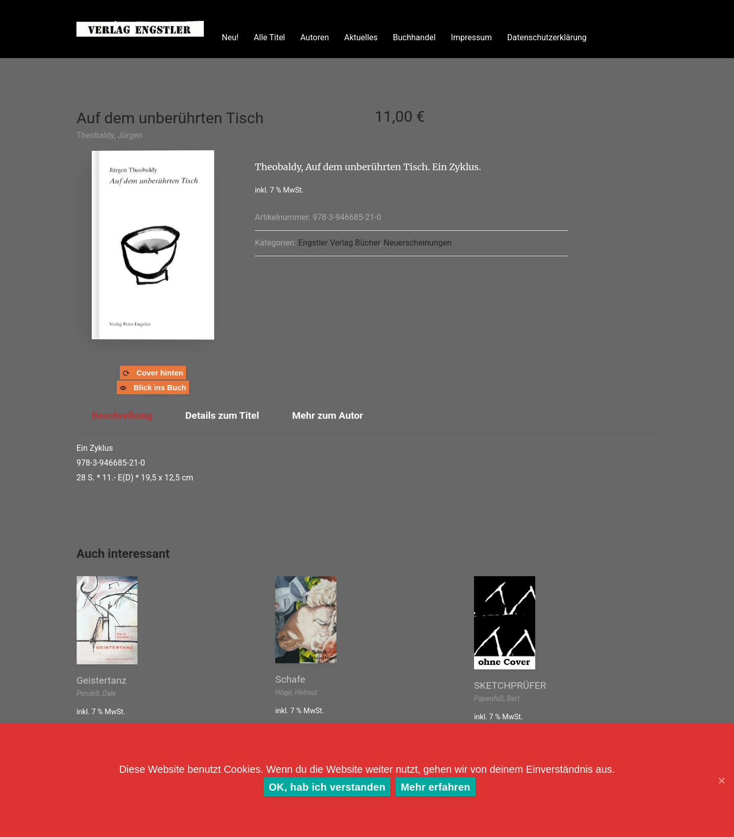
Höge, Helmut (296, 692)
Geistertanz (101, 680)
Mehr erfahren (435, 787)
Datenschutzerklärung (547, 37)
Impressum (471, 37)
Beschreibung (122, 415)
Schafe (290, 679)
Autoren (314, 37)
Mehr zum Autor (327, 415)
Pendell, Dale (96, 693)
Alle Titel (269, 37)
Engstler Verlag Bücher (339, 243)
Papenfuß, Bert (497, 698)
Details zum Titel (222, 415)
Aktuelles (361, 37)
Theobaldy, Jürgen (109, 135)
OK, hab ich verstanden (327, 787)
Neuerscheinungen (418, 243)
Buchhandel (414, 37)
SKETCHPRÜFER (510, 685)
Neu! (230, 37)
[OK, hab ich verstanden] (721, 780)
